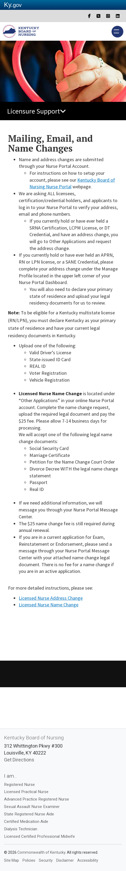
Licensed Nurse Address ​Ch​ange (51, 598)
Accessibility (87, 860)
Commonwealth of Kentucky (41, 852)
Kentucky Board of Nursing (34, 738)
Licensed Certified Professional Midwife (39, 836)
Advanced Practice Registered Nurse (36, 799)
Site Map (11, 860)
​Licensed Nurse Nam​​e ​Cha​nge (48, 605)
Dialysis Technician (20, 829)
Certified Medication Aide (26, 821)
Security (46, 860)
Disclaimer (65, 860)
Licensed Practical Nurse (26, 791)
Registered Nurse (19, 784)
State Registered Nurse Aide (29, 814)
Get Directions (19, 759)
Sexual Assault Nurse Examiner (32, 806)
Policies (28, 860)
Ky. (13, 4)
